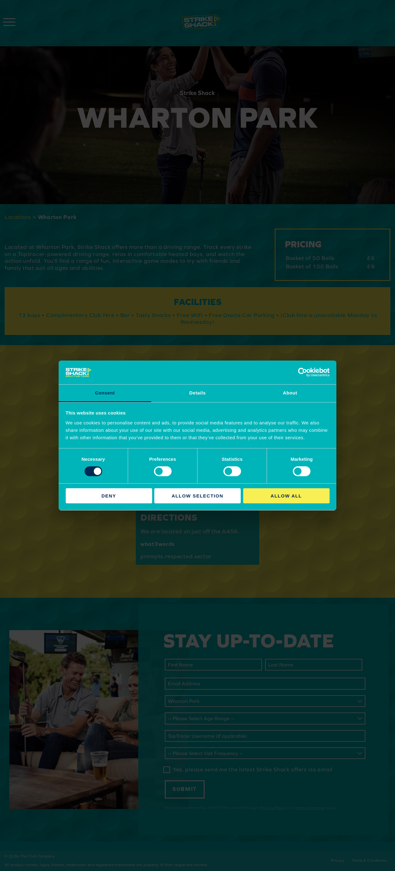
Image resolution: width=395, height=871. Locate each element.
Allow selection (197, 495)
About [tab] (290, 392)
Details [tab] (197, 392)
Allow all (286, 495)
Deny (109, 495)
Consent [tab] (105, 392)
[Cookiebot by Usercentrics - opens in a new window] (303, 372)
